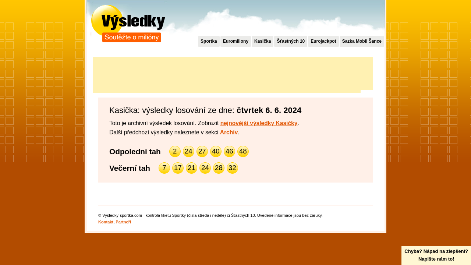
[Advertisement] (227, 73)
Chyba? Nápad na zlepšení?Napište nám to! (436, 255)
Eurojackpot (323, 41)
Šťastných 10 (291, 41)
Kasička (262, 41)
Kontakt (105, 222)
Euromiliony (235, 41)
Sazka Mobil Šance (362, 41)
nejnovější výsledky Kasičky (259, 123)
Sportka (209, 41)
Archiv (229, 132)
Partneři (123, 222)
